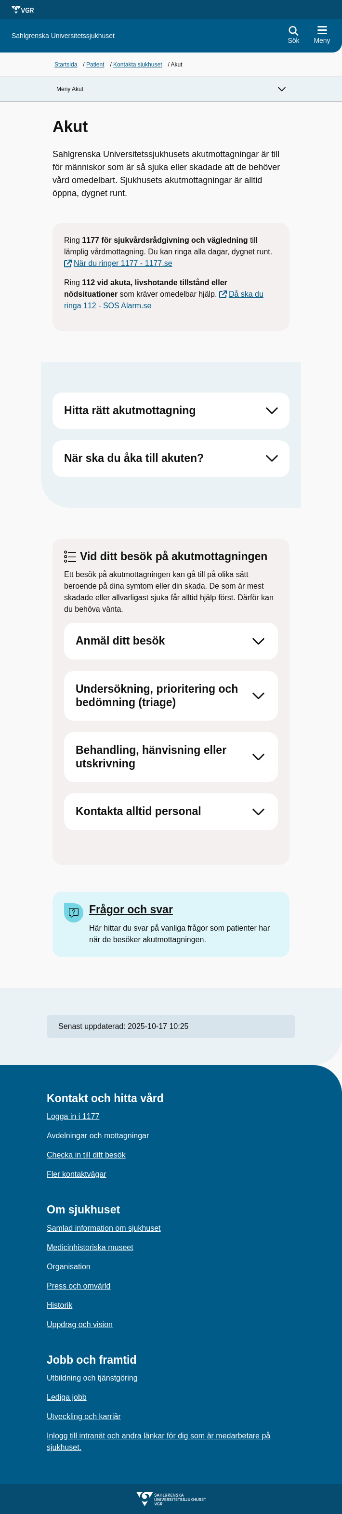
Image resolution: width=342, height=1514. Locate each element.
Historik (59, 1305)
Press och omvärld (79, 1286)
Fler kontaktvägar (76, 1174)
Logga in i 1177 (73, 1116)
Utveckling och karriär (84, 1416)
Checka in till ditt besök (86, 1155)
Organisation (69, 1267)
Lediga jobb (67, 1397)
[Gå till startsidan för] (63, 36)
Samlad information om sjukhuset (104, 1228)
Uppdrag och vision (80, 1324)
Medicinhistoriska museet (90, 1247)
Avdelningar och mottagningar (98, 1136)
